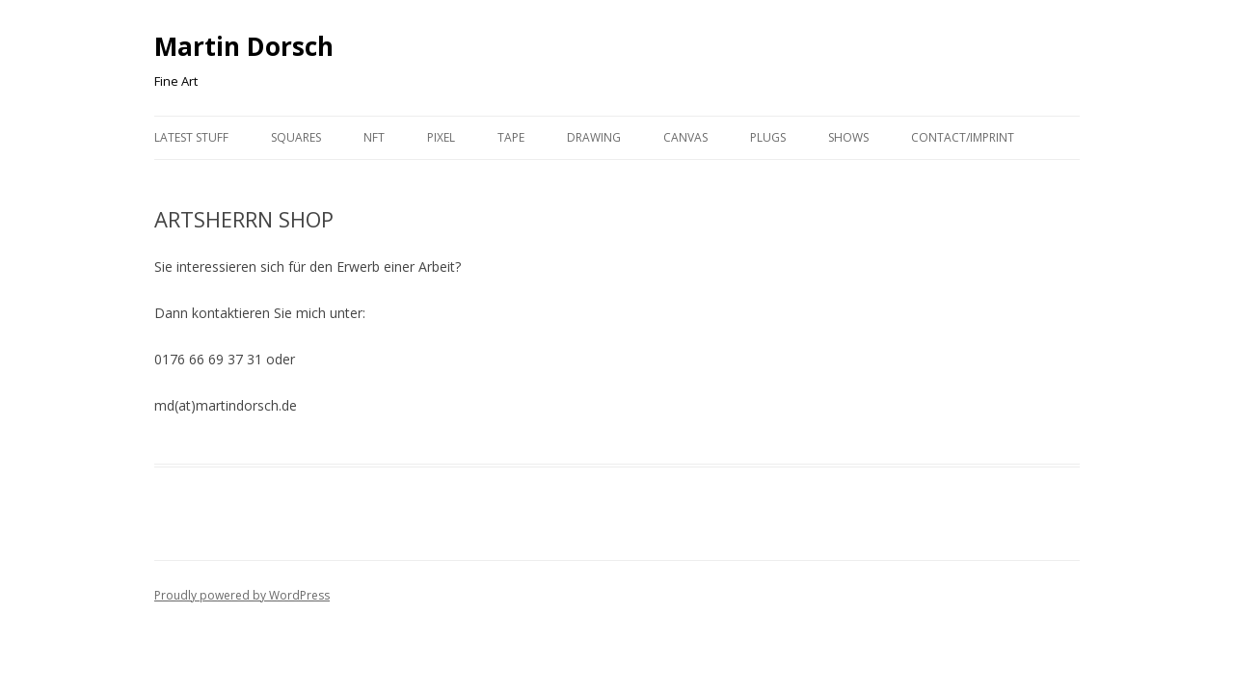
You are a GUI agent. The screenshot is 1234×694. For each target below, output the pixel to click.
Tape (510, 137)
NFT (374, 137)
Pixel (441, 137)
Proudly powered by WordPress (242, 595)
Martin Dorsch (244, 46)
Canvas (685, 137)
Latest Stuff (191, 137)
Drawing (594, 137)
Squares (296, 137)
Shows (848, 137)
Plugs (768, 137)
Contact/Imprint (962, 137)
